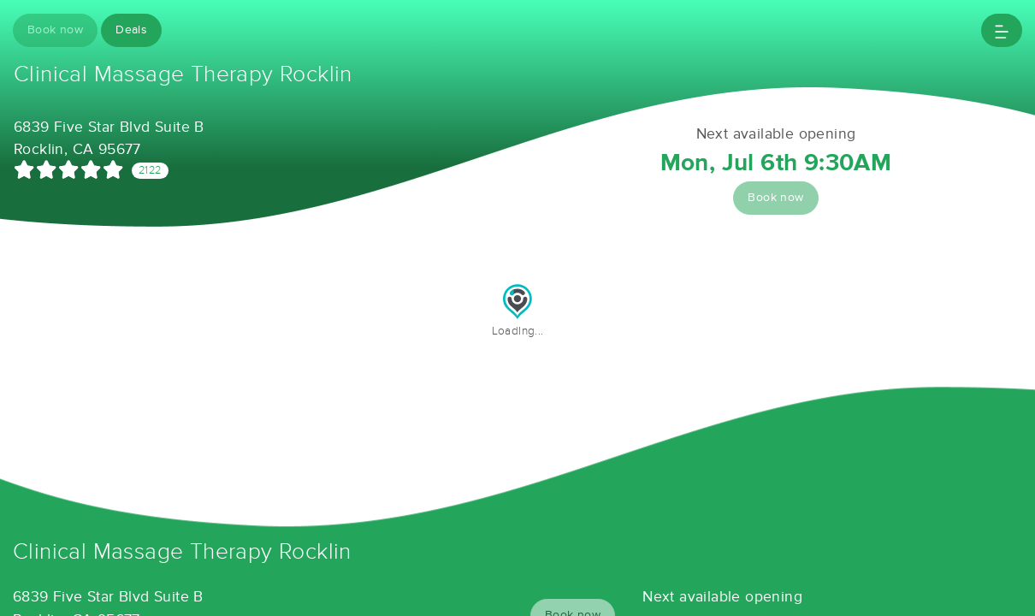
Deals (131, 30)
